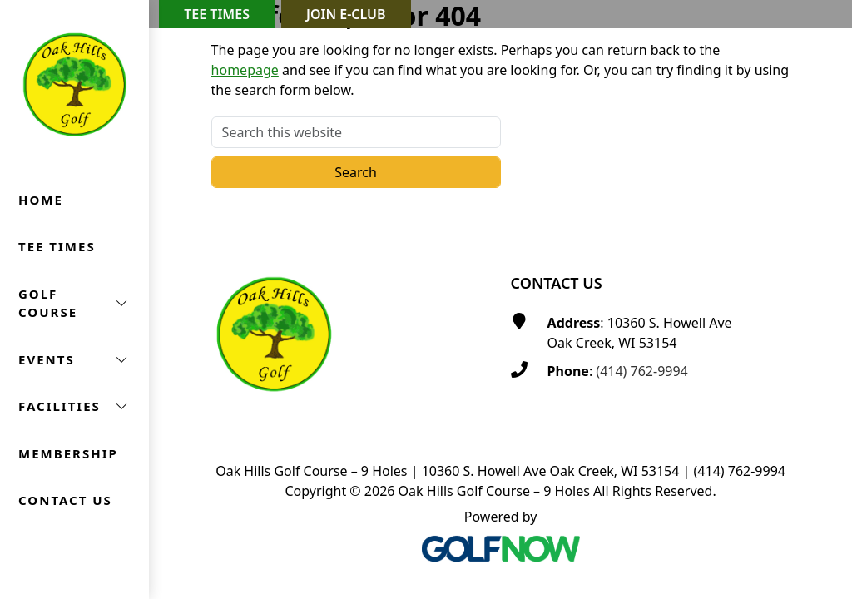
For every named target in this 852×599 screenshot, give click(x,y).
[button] (74, 303)
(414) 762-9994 (641, 371)
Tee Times (217, 14)
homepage (245, 70)
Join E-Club (346, 14)
